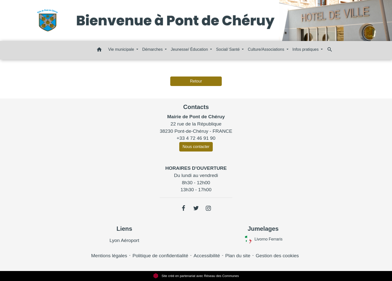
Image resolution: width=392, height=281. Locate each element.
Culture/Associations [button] (266, 49)
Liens (124, 228)
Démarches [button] (153, 49)
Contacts (196, 107)
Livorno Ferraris (263, 239)
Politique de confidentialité (160, 255)
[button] (99, 50)
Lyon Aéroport (124, 240)
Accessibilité (207, 255)
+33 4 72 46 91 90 (195, 138)
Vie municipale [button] (121, 49)
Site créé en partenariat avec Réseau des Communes (196, 276)
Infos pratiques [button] (306, 49)
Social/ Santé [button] (228, 49)
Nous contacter (196, 146)
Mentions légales (109, 255)
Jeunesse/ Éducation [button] (190, 49)
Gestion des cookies (277, 255)
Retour (196, 81)
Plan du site (237, 255)
